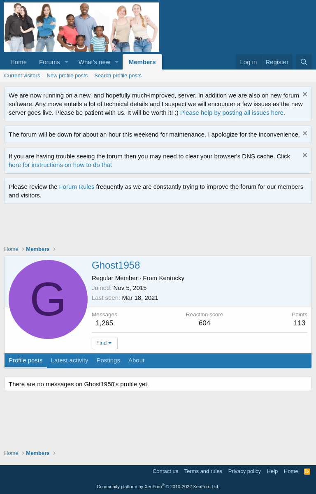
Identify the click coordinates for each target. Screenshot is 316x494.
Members (142, 61)
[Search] (304, 62)
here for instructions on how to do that (60, 164)
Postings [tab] (108, 360)
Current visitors (22, 75)
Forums (49, 61)
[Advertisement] (154, 226)
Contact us (165, 471)
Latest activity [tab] (69, 360)
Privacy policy (244, 471)
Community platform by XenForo (158, 486)
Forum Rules (77, 186)
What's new (94, 61)
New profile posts (67, 75)
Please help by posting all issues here (231, 112)
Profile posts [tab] (26, 360)
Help (272, 471)
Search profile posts (118, 75)
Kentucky (171, 277)
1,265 (105, 323)
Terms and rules (203, 471)
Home (18, 61)
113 (299, 323)
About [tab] (136, 360)
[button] (66, 62)
